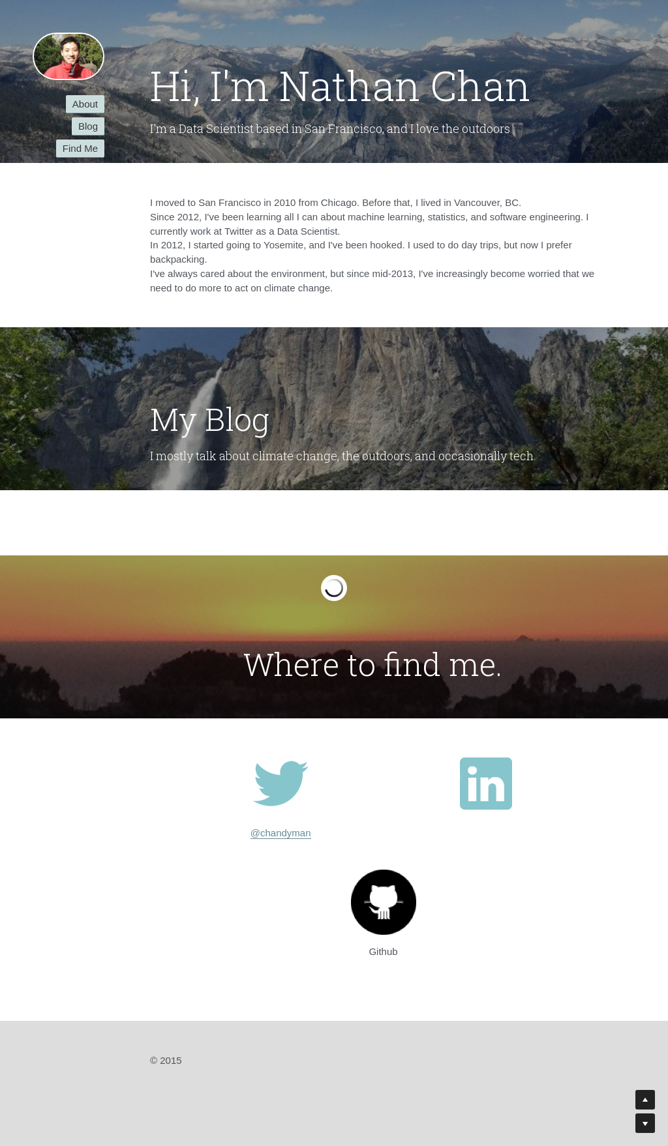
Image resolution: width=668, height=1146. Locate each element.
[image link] (281, 783)
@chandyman (280, 832)
